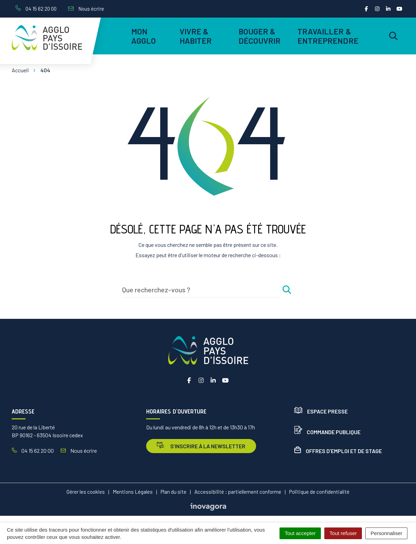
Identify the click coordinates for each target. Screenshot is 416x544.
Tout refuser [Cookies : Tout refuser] (343, 533)
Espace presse (321, 411)
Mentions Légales (133, 492)
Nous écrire (79, 450)
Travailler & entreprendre (326, 36)
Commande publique (327, 432)
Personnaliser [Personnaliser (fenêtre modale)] (386, 533)
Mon (143, 36)
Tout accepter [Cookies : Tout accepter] (300, 533)
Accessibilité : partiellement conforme (237, 492)
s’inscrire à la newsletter (201, 445)
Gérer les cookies (86, 492)
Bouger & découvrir (260, 36)
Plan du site (173, 492)
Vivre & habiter (196, 36)
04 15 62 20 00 (33, 450)
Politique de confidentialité (319, 492)
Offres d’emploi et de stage (338, 451)
